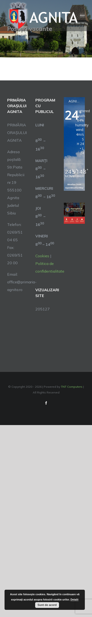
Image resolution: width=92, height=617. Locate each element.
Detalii (74, 599)
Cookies (42, 255)
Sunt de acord (47, 605)
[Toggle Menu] (82, 15)
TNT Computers (71, 386)
